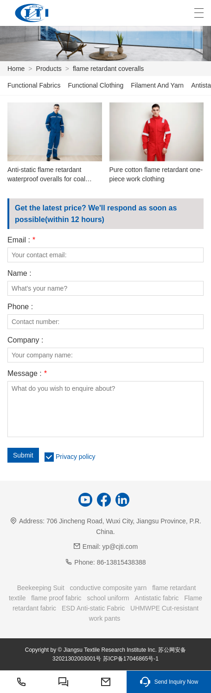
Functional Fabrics (33, 85)
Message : (27, 373)
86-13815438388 (121, 562)
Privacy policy (76, 456)
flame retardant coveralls (108, 68)
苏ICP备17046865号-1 (131, 658)
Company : (25, 340)
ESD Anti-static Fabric (93, 608)
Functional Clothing (95, 85)
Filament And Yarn (157, 85)
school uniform (108, 598)
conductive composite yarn (108, 587)
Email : (21, 240)
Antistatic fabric (156, 598)
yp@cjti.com (120, 546)
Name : (19, 273)
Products (49, 68)
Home (16, 68)
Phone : (20, 307)
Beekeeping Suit (40, 587)
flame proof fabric (56, 598)
